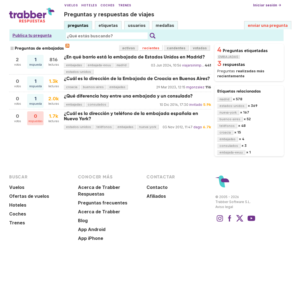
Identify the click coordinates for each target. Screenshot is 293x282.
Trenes (124, 5)
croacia (71, 87)
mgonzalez (195, 87)
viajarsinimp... (193, 65)
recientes (150, 48)
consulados (97, 104)
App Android (91, 229)
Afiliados (156, 196)
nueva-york (147, 127)
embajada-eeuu (99, 65)
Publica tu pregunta (32, 35)
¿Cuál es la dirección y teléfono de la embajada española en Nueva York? (131, 116)
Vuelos (71, 5)
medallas (165, 25)
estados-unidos (78, 72)
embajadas (74, 65)
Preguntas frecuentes (102, 203)
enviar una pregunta (268, 25)
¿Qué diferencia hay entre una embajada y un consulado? (128, 96)
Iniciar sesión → (267, 5)
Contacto (157, 187)
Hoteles (89, 5)
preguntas (78, 25)
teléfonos (104, 127)
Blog (83, 220)
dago (197, 127)
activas (128, 48)
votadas (200, 48)
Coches (107, 5)
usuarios (137, 25)
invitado (195, 104)
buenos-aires (93, 87)
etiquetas (108, 25)
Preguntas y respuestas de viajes (109, 14)
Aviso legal (224, 207)
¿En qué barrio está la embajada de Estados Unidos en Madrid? (134, 57)
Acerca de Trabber (99, 211)
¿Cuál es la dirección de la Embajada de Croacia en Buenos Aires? (137, 78)
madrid (122, 65)
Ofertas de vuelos (29, 196)
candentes (176, 48)
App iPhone (90, 238)
